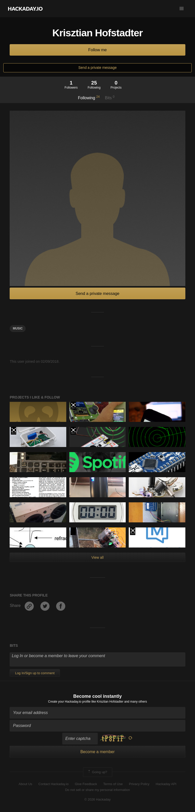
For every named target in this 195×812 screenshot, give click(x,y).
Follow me (97, 50)
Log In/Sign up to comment (34, 673)
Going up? (97, 772)
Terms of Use (113, 784)
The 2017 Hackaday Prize (73, 405)
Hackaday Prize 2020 (73, 531)
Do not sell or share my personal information (97, 790)
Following (89, 97)
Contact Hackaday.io (53, 784)
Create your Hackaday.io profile (69, 701)
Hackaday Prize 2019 (13, 431)
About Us (25, 784)
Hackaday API (166, 784)
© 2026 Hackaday (97, 799)
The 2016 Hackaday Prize (132, 531)
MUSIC (18, 328)
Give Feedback (86, 784)
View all (97, 557)
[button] (181, 8)
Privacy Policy (139, 784)
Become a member (97, 752)
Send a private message (97, 67)
